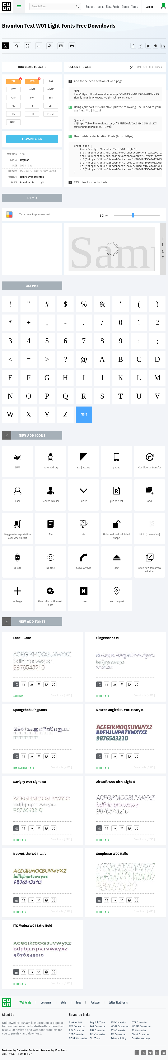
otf (13, 97)
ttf (13, 81)
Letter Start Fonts (118, 1002)
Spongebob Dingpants (30, 710)
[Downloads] (31, 684)
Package (94, 1002)
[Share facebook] (133, 46)
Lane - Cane (22, 638)
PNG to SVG (75, 1022)
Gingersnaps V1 (108, 638)
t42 (13, 114)
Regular (24, 160)
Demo (125, 7)
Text (34, 182)
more (84, 415)
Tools (134, 7)
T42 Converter (97, 1034)
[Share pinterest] (155, 46)
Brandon (25, 182)
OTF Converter (140, 1022)
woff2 (51, 89)
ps (32, 105)
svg (50, 81)
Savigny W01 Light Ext (29, 782)
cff (51, 105)
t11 (32, 114)
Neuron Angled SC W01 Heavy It (120, 710)
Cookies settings (141, 1038)
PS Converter (139, 1030)
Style (63, 1002)
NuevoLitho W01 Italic (29, 854)
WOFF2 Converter (141, 1026)
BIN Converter (98, 1030)
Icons (100, 7)
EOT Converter (98, 1026)
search (77, 6)
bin (51, 97)
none (13, 122)
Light (41, 182)
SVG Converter (77, 1026)
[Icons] (60, 45)
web (32, 81)
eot (13, 89)
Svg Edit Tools (98, 1022)
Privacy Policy (118, 1038)
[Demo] (27, 45)
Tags (78, 1002)
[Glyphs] (38, 45)
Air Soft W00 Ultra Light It (115, 782)
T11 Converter (118, 1034)
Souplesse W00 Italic (112, 854)
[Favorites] (16, 45)
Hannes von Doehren (32, 176)
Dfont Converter (141, 1034)
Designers (46, 1002)
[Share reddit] (140, 46)
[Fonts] (72, 45)
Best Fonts (113, 7)
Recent (89, 7)
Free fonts (7, 7)
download (32, 139)
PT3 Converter (118, 1030)
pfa (32, 97)
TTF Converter (118, 1022)
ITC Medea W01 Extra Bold (32, 926)
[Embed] (46, 684)
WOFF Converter (120, 1026)
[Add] (5, 45)
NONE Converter (78, 1038)
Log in (149, 7)
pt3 (13, 105)
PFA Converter (77, 1030)
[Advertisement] (33, 249)
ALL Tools (95, 1038)
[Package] (49, 45)
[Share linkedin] (163, 46)
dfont (50, 114)
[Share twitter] (148, 46)
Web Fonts (25, 1002)
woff (32, 89)
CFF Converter (76, 1034)
